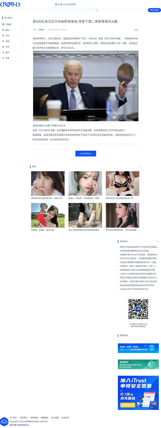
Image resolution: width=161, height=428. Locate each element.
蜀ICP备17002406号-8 (19, 425)
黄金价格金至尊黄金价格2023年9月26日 (137, 285)
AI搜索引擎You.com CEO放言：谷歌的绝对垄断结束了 (139, 254)
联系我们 (24, 418)
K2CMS (28, 421)
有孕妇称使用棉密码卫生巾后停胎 (134, 251)
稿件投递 (154, 10)
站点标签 (65, 418)
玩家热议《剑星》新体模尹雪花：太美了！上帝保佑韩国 (139, 266)
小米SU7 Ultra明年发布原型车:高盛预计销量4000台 (139, 274)
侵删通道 (44, 418)
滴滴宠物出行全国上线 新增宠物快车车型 (137, 270)
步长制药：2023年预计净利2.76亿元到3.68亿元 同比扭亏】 (139, 281)
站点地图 (55, 418)
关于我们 (13, 418)
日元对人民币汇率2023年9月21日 (134, 289)
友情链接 (34, 418)
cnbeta (41, 29)
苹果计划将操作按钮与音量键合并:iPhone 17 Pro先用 (139, 277)
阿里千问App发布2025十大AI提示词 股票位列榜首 (139, 247)
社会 (136, 30)
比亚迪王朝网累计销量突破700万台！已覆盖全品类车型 (139, 262)
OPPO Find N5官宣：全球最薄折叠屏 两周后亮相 (139, 258)
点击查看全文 (85, 153)
